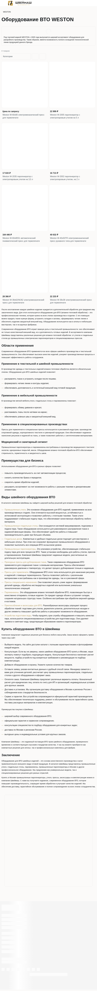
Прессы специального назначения (21, 584)
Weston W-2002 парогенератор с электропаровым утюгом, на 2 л (65, 178)
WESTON (7, 12)
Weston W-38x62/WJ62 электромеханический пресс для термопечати (24, 302)
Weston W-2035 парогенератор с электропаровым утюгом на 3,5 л (18, 178)
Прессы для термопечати (16, 574)
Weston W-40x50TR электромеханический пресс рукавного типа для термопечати (69, 240)
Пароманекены (12, 594)
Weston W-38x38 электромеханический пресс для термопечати (71, 302)
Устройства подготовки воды (18, 617)
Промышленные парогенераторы (20, 550)
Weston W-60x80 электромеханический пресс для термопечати (24, 116)
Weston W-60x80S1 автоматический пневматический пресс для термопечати (21, 240)
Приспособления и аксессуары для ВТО (23, 607)
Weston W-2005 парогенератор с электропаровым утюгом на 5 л (65, 116)
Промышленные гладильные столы (21, 527)
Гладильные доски (13, 540)
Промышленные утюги (15, 511)
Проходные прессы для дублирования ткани (25, 563)
